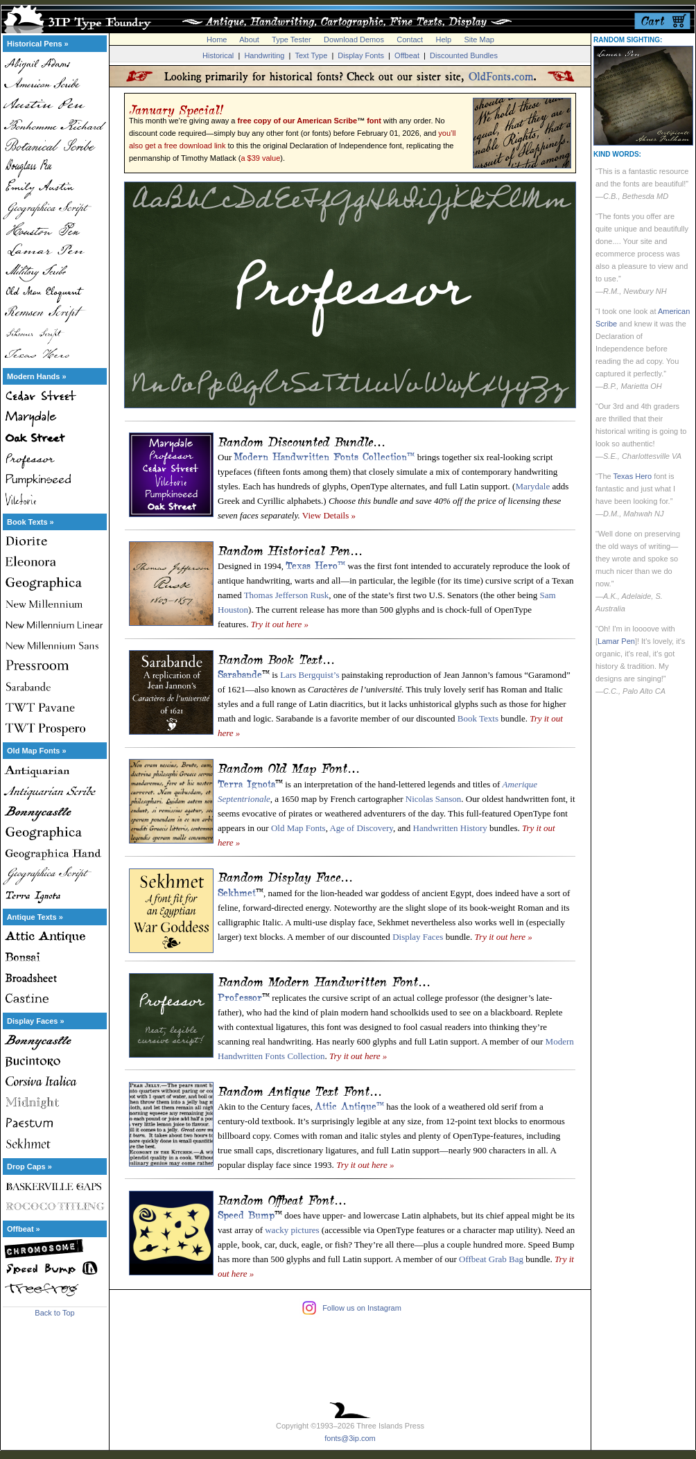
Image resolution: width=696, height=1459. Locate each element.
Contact (410, 39)
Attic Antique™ (349, 1104)
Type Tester (291, 39)
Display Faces (417, 937)
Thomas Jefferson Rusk (286, 595)
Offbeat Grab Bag (491, 1259)
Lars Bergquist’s (309, 675)
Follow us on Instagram (361, 1308)
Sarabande (240, 673)
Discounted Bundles (464, 55)
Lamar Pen (616, 641)
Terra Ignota (246, 782)
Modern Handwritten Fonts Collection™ (324, 455)
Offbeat (406, 55)
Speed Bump (246, 1213)
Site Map (479, 39)
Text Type (311, 55)
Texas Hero (632, 476)
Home (217, 39)
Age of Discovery (361, 828)
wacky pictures (292, 1230)
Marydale (532, 486)
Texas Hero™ (315, 564)
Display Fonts (361, 55)
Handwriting (264, 55)
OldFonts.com (501, 76)
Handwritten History (450, 828)
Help (444, 39)
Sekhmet (237, 891)
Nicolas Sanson (434, 799)
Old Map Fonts (298, 828)
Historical (218, 55)
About (249, 39)
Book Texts (478, 718)
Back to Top (54, 1313)
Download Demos (354, 39)
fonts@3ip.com (350, 1438)
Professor (240, 996)
